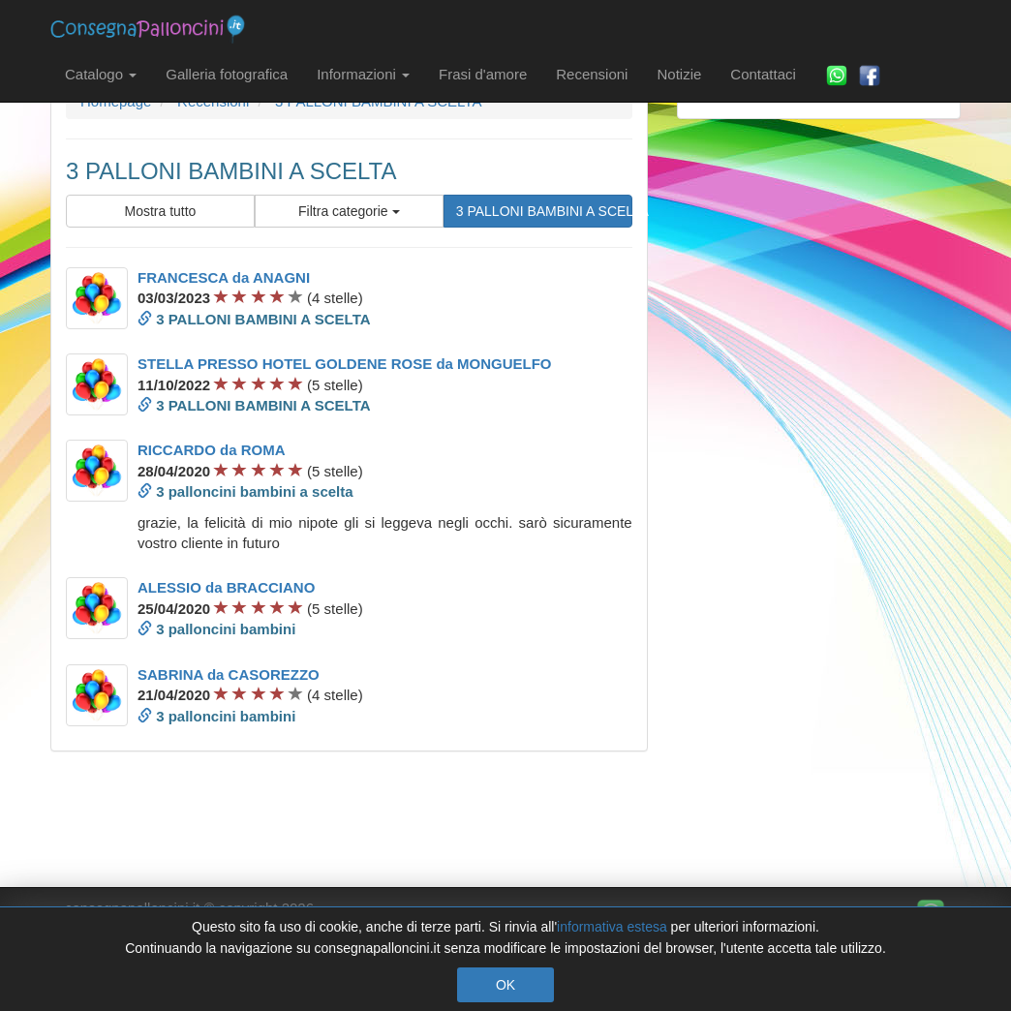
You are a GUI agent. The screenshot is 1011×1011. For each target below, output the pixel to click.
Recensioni (592, 74)
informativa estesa (612, 926)
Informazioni (363, 74)
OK (505, 985)
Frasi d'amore (483, 74)
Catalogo (101, 74)
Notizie (679, 74)
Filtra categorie (348, 211)
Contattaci (763, 74)
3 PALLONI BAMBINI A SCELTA (544, 211)
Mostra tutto (160, 211)
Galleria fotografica (227, 74)
